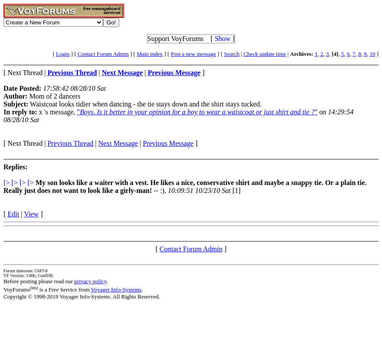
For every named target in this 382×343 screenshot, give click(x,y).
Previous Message (168, 143)
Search (231, 54)
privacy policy (90, 281)
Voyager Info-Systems (116, 289)
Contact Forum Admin (103, 54)
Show (223, 38)
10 (372, 54)
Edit (13, 214)
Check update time (265, 54)
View (31, 214)
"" (197, 112)
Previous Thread (70, 143)
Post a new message (193, 54)
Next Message (118, 143)
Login (62, 54)
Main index (150, 54)
